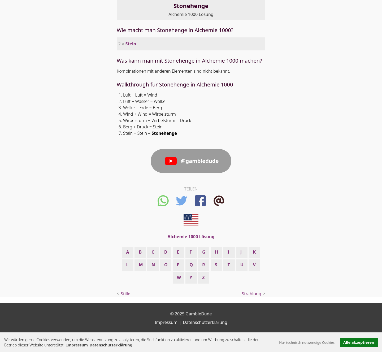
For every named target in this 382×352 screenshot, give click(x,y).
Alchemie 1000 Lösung (190, 14)
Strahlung (251, 294)
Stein (130, 44)
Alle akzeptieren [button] (358, 342)
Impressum (77, 344)
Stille (125, 294)
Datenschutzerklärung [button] (111, 344)
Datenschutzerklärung (205, 322)
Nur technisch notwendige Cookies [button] (307, 342)
